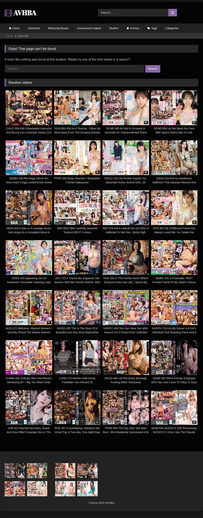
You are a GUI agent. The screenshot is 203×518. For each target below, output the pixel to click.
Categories (172, 28)
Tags (154, 28)
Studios (113, 28)
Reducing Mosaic (58, 28)
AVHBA (20, 12)
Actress (134, 28)
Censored (34, 28)
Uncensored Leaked (89, 28)
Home (16, 28)
